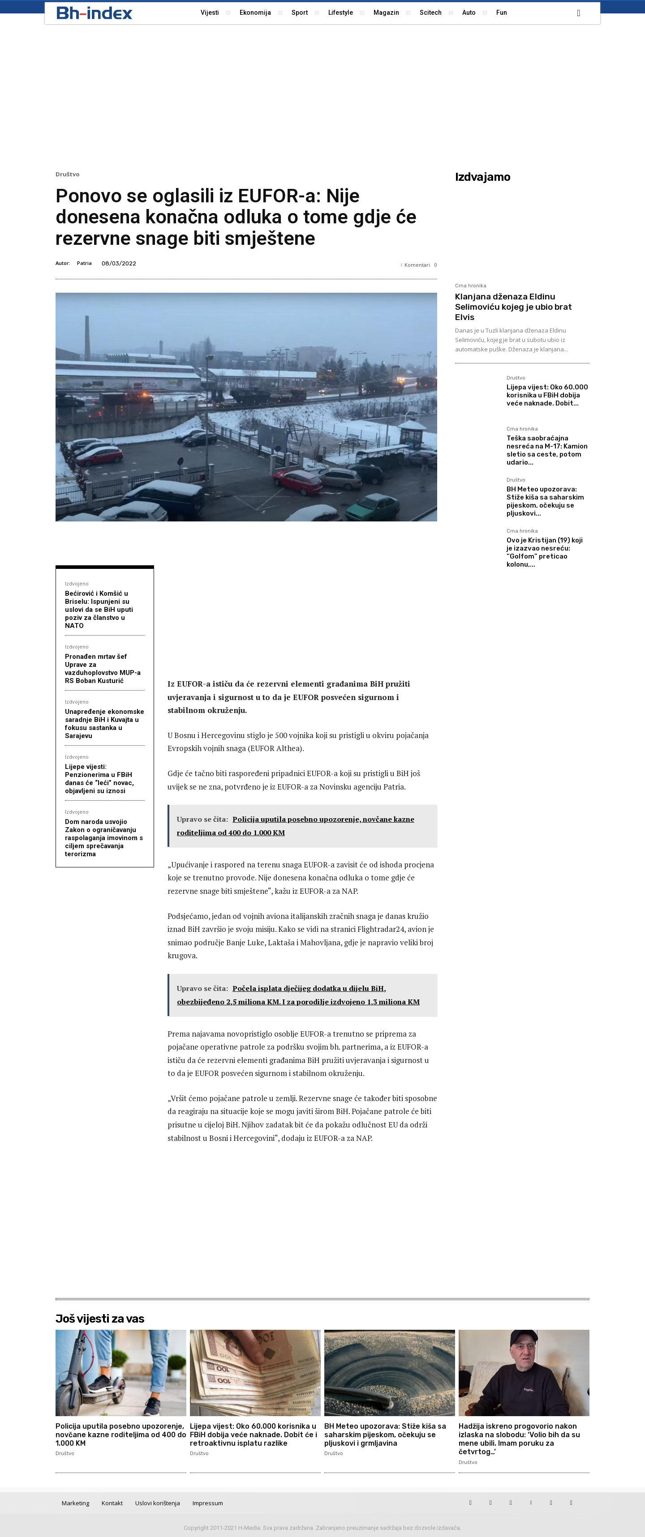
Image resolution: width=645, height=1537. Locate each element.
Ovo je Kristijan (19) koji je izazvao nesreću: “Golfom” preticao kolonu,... (545, 552)
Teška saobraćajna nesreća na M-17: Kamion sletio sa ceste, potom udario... (547, 450)
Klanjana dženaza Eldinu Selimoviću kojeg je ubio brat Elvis (513, 306)
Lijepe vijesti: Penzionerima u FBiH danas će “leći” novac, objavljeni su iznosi (99, 779)
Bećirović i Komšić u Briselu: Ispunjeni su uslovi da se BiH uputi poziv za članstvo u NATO (99, 609)
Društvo (68, 174)
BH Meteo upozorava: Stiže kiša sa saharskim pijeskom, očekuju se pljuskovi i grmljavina (385, 1434)
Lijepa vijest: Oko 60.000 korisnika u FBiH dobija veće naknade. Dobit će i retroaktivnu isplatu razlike (253, 1434)
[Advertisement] (322, 96)
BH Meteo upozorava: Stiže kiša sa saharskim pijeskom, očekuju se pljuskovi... (545, 501)
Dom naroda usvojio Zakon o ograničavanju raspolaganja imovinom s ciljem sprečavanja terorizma (104, 838)
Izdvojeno (77, 583)
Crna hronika (470, 285)
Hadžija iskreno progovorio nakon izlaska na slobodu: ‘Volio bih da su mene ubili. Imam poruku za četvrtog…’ (519, 1439)
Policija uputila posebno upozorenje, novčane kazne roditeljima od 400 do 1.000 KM (121, 1434)
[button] (578, 13)
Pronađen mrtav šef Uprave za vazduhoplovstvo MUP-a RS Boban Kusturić (103, 669)
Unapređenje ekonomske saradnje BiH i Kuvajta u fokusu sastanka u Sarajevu (104, 724)
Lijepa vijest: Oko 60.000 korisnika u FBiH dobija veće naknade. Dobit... (547, 395)
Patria (84, 263)
